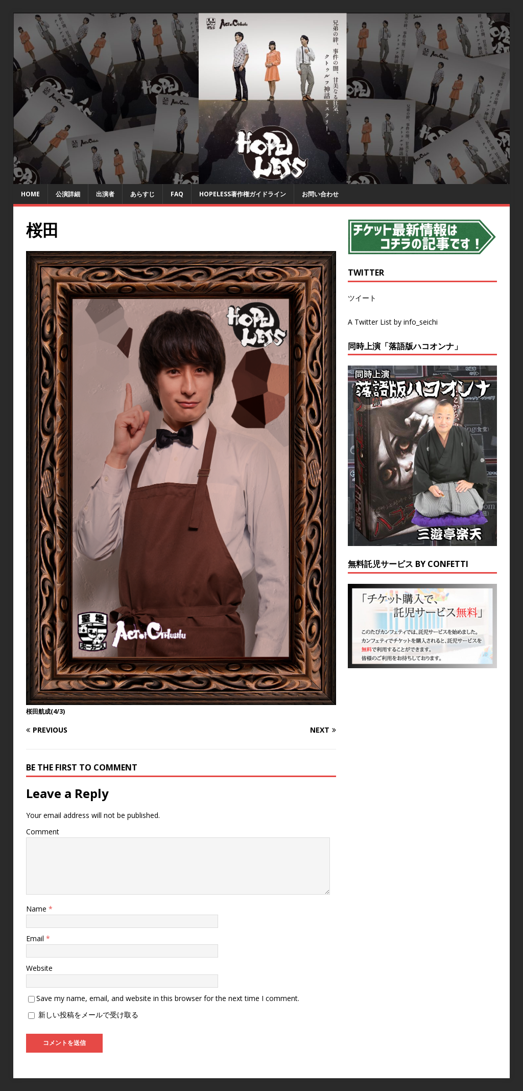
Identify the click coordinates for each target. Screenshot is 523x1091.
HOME (30, 194)
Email (36, 938)
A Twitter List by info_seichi (393, 322)
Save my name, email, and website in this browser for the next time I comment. (167, 998)
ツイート (362, 298)
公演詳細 (68, 194)
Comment (42, 831)
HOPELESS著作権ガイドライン (242, 194)
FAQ (177, 194)
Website (39, 968)
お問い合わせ (320, 194)
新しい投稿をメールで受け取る (88, 1014)
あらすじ (142, 194)
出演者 (105, 194)
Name (37, 909)
